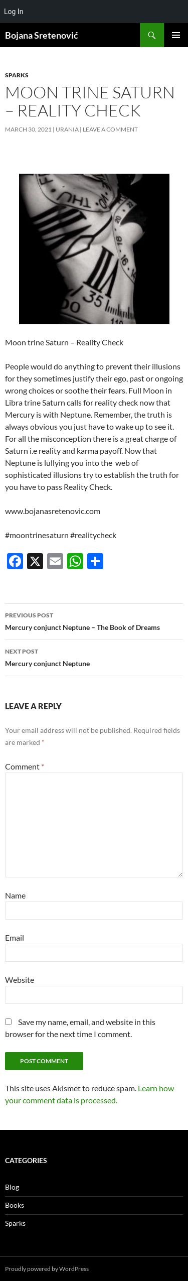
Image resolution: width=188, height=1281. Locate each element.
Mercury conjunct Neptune (94, 657)
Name (15, 895)
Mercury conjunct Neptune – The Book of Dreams (94, 620)
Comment (24, 766)
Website (19, 979)
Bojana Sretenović (41, 35)
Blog (12, 1187)
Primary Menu (176, 35)
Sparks (17, 75)
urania (67, 129)
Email (14, 937)
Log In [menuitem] (13, 12)
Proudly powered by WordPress (47, 1268)
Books (14, 1205)
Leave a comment (110, 129)
